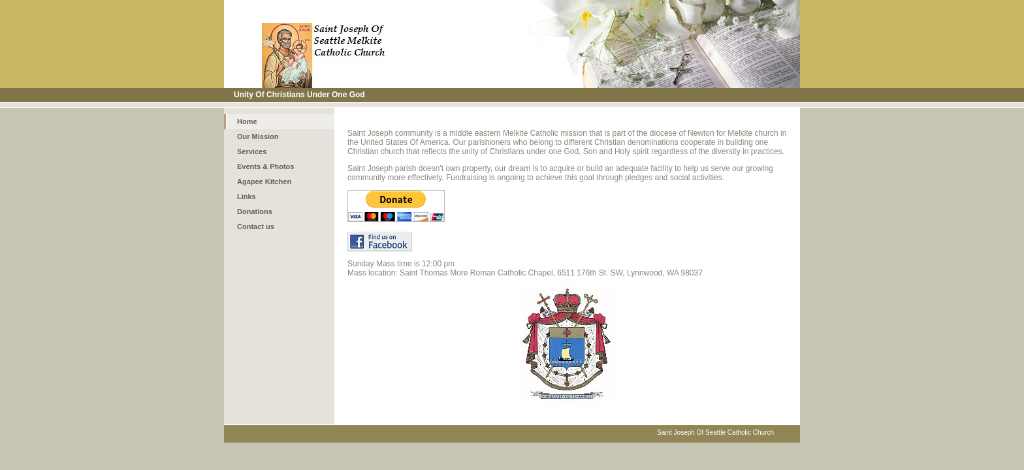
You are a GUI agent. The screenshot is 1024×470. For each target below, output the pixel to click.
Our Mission (258, 136)
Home (247, 121)
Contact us (255, 226)
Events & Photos (265, 166)
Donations (254, 211)
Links (246, 196)
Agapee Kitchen (264, 181)
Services (251, 151)
